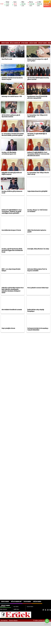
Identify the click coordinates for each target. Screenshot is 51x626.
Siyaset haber (42, 43)
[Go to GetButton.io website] (47, 624)
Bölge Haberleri (15, 43)
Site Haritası (4, 620)
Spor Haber (24, 43)
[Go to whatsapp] (47, 621)
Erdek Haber (5, 43)
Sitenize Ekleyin (13, 620)
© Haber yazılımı (42, 620)
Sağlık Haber (33, 43)
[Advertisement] (16, 24)
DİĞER (49, 43)
